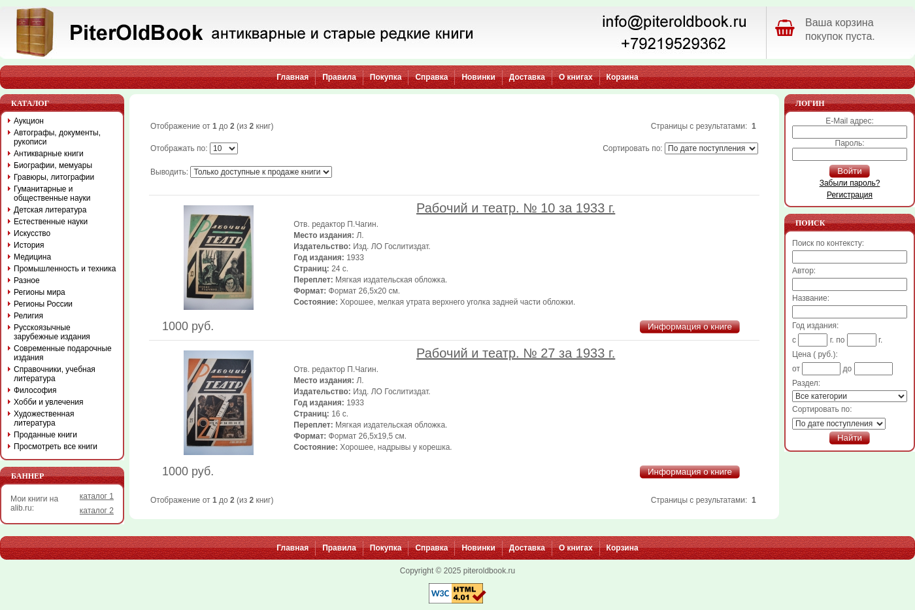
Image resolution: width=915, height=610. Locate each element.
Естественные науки (51, 221)
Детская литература (50, 209)
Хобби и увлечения (49, 402)
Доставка (527, 77)
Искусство (32, 233)
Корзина (623, 77)
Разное (27, 280)
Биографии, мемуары (53, 165)
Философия (35, 390)
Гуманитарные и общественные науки (52, 193)
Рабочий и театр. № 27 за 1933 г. (515, 353)
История (29, 245)
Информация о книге (690, 326)
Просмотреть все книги (55, 446)
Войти (849, 171)
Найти (849, 438)
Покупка (386, 77)
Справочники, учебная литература (54, 374)
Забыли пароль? (850, 183)
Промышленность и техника (65, 268)
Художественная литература (44, 418)
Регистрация (850, 194)
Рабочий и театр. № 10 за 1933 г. (515, 208)
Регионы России (43, 304)
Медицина (32, 257)
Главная (292, 77)
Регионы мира (39, 292)
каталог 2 (97, 510)
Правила (339, 77)
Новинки (478, 77)
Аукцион (29, 121)
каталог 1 (97, 496)
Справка (431, 77)
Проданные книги (45, 434)
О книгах (576, 77)
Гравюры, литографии (54, 177)
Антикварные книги (49, 153)
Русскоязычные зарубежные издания (52, 332)
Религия (28, 315)
